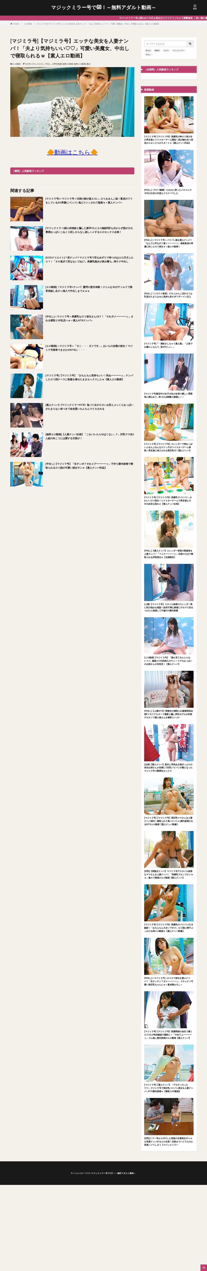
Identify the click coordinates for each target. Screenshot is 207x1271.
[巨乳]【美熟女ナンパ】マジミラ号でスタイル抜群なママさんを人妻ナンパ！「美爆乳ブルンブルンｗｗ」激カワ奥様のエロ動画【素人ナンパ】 (168, 933)
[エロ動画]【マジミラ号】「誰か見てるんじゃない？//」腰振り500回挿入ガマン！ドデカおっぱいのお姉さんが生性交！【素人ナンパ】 (168, 704)
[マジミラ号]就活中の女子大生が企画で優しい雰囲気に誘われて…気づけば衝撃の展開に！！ (168, 414)
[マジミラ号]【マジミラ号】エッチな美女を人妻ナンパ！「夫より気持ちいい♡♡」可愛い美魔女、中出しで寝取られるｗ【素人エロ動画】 (98, 24)
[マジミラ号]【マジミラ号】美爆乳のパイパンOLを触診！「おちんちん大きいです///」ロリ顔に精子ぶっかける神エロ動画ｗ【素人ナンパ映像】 (168, 992)
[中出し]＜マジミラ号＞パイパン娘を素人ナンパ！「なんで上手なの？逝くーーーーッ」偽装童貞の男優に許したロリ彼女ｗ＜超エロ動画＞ (168, 252)
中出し (48, 64)
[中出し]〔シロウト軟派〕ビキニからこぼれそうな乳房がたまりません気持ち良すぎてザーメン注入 (168, 308)
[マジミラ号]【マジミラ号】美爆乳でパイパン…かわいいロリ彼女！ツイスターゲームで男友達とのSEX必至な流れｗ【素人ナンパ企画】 (168, 529)
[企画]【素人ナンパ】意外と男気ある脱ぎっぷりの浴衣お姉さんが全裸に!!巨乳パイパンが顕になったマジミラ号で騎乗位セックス (168, 819)
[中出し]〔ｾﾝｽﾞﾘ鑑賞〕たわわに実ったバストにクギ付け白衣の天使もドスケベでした (168, 197)
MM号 (28, 64)
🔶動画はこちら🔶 (72, 152)
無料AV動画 (68, 64)
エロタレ (40, 64)
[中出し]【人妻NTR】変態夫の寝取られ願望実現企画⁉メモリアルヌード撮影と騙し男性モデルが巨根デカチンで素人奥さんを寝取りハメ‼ (168, 762)
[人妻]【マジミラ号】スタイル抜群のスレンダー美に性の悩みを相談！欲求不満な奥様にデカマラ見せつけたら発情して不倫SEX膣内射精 (168, 645)
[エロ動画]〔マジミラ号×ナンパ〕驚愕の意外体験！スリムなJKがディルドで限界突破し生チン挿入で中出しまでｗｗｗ (88, 289)
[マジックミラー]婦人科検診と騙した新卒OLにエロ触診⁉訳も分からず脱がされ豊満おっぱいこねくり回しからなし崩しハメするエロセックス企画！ (89, 233)
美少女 (148, 50)
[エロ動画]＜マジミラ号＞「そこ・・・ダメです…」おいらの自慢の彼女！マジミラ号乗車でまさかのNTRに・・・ (88, 348)
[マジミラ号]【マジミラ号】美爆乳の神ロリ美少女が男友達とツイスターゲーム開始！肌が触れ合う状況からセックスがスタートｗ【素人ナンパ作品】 (168, 142)
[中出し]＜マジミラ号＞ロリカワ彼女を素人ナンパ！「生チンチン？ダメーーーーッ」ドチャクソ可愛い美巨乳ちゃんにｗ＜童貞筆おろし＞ (168, 1050)
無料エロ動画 (80, 64)
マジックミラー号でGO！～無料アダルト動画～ (103, 7)
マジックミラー (178, 50)
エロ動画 (28, 24)
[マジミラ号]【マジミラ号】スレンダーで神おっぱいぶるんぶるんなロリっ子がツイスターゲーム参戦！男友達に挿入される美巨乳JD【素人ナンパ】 (169, 470)
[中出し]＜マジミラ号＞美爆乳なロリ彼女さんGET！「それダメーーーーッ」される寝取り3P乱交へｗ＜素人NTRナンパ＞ (89, 319)
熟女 (88, 64)
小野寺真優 (57, 64)
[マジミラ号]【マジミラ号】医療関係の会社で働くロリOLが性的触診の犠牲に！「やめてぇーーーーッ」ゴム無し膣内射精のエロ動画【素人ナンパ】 (168, 1109)
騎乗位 (157, 50)
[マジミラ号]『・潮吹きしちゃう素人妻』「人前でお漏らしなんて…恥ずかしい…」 (167, 361)
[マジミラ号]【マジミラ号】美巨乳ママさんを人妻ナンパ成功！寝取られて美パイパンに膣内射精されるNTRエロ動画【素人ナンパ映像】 (168, 875)
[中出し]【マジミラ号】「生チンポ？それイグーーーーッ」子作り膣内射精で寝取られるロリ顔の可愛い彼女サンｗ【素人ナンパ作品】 (89, 468)
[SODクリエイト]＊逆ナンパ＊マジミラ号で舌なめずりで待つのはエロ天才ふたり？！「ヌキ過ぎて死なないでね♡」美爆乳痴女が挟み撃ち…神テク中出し (89, 262)
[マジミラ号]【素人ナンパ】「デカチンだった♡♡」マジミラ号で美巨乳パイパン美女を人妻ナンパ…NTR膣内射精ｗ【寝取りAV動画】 (168, 1167)
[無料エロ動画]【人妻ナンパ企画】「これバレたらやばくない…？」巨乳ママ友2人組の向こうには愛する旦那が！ (84, 437)
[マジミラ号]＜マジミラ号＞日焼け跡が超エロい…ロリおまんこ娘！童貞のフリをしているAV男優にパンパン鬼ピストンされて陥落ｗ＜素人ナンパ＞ (88, 203)
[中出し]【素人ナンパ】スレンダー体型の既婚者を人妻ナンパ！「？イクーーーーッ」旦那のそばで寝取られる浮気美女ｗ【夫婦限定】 (168, 587)
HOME (16, 24)
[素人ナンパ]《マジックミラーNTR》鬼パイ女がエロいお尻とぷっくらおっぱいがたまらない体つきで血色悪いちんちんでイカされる (89, 407)
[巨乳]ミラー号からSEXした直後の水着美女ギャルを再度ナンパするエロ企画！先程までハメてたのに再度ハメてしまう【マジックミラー (168, 1225)
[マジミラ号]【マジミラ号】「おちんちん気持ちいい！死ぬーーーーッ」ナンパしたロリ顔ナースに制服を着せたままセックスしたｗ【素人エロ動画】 (89, 380)
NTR (33, 64)
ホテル (166, 50)
